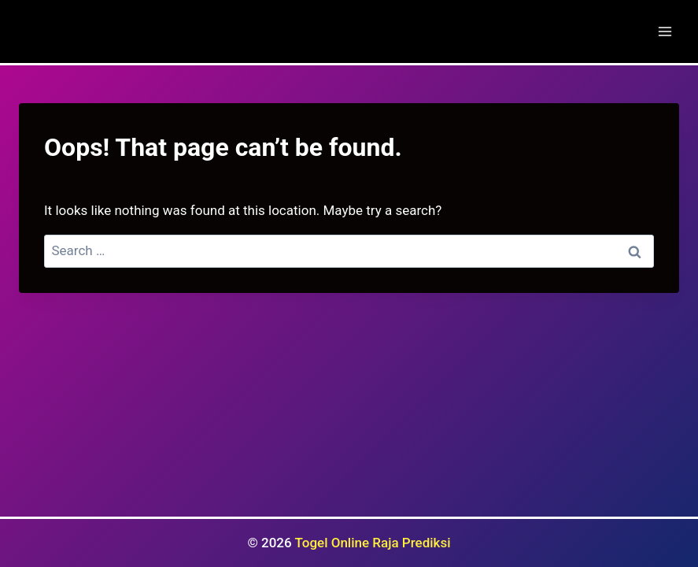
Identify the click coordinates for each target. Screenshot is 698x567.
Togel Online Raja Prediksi (373, 542)
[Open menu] (664, 31)
